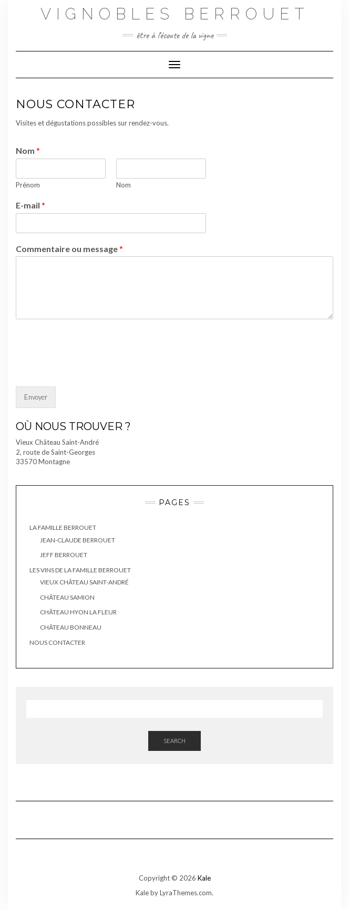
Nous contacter (57, 642)
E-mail (30, 205)
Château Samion (67, 597)
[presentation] (96, 369)
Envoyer (35, 397)
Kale (204, 878)
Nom (28, 150)
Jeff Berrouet (63, 555)
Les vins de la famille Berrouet (80, 570)
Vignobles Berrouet (174, 14)
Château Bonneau (70, 627)
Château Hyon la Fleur (78, 612)
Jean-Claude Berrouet (77, 540)
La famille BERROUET (62, 527)
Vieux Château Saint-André (84, 582)
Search (174, 740)
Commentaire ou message (69, 249)
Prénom (28, 185)
